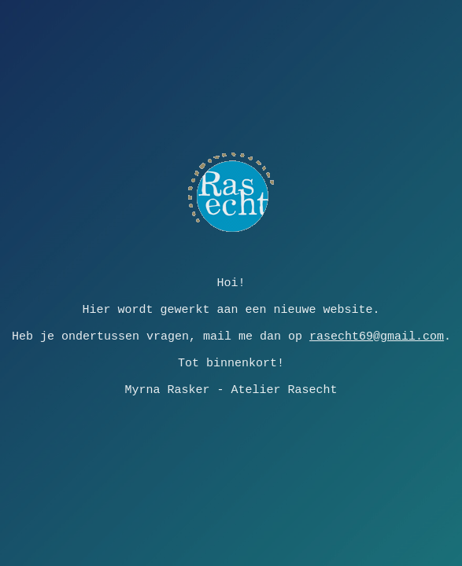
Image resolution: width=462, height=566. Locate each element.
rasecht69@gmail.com (376, 336)
